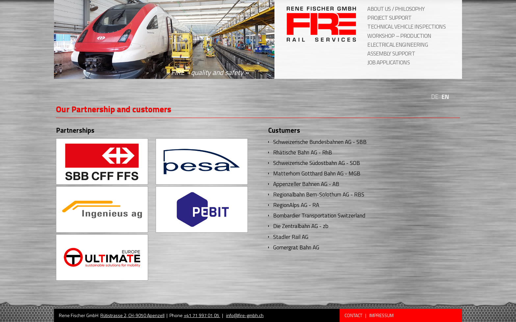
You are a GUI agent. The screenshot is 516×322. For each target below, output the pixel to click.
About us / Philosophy (396, 9)
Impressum (381, 315)
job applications (388, 62)
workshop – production (399, 36)
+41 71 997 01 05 (202, 315)
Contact (354, 315)
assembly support (391, 53)
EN (445, 97)
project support (389, 17)
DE (434, 97)
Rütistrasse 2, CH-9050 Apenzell (132, 315)
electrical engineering (397, 44)
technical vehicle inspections (406, 26)
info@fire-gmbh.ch (245, 315)
